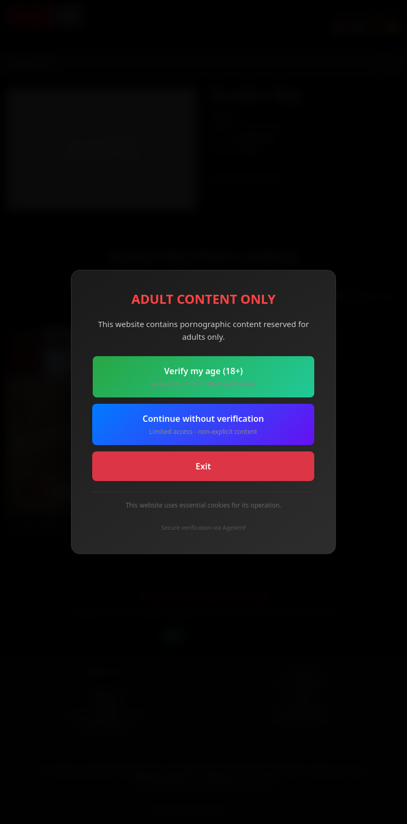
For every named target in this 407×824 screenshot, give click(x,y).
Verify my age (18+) (203, 377)
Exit (203, 466)
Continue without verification (203, 425)
